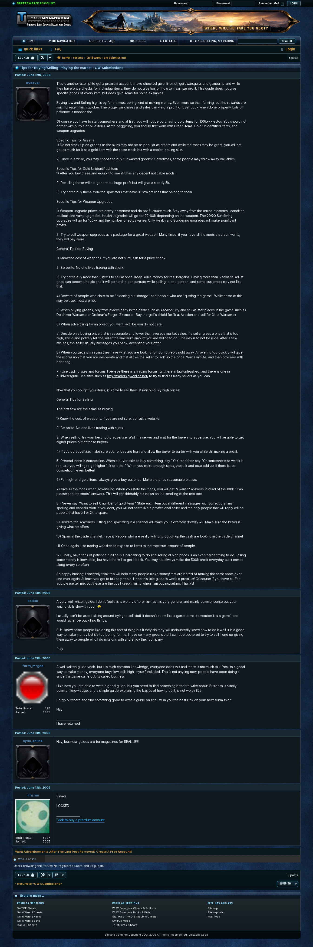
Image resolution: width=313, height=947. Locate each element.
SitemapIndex (216, 912)
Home (28, 41)
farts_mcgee (32, 666)
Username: (193, 3)
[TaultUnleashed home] (47, 20)
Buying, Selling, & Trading (212, 41)
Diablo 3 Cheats (27, 925)
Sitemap (213, 908)
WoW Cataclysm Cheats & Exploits (134, 908)
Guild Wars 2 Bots (28, 920)
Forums (78, 58)
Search (287, 41)
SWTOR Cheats (26, 908)
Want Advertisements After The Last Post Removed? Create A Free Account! (73, 851)
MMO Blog (137, 41)
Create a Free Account (36, 3)
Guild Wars (93, 58)
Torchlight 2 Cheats (124, 925)
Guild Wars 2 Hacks (29, 916)
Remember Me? (271, 4)
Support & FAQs (102, 41)
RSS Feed (214, 916)
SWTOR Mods (121, 920)
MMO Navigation (62, 41)
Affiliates (168, 41)
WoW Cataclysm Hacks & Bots (131, 912)
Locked (26, 58)
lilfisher (32, 795)
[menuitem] (55, 49)
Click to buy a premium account (80, 820)
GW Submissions (115, 58)
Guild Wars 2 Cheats (30, 912)
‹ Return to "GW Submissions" (38, 883)
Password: (235, 3)
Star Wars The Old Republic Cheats (134, 916)
